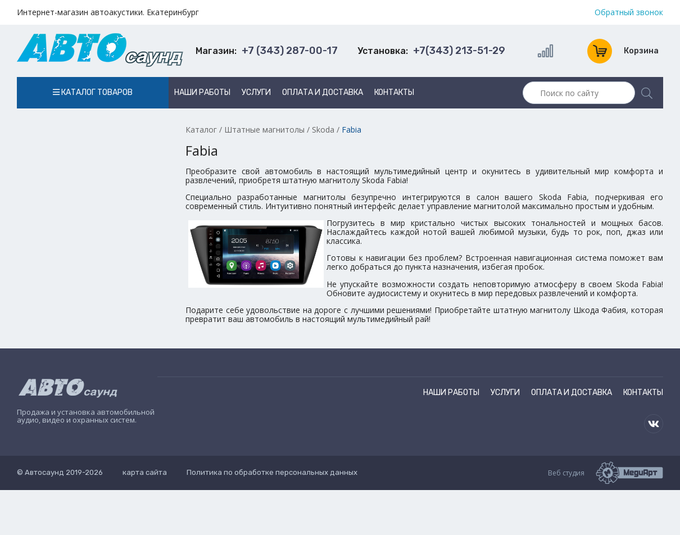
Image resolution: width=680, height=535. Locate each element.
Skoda (323, 129)
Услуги (256, 92)
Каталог (201, 129)
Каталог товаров (93, 92)
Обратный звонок (629, 12)
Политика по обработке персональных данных (272, 472)
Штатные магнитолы (264, 129)
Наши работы (202, 92)
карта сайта (145, 472)
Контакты (394, 92)
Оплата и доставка (322, 92)
